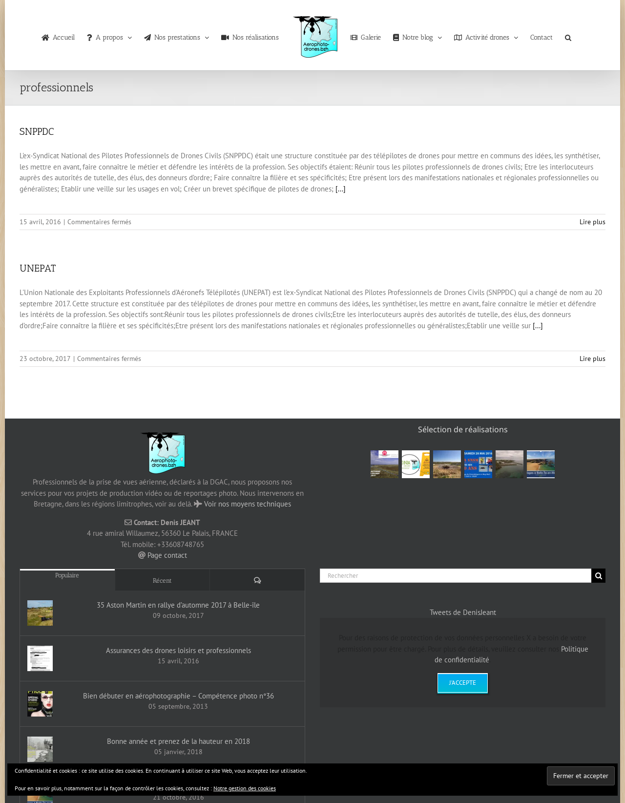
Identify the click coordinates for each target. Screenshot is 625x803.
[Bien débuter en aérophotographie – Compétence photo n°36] (40, 704)
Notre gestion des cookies (244, 788)
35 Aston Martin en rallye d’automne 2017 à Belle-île (178, 605)
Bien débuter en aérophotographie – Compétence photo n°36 (178, 695)
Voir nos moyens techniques (247, 503)
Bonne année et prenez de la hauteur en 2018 (178, 741)
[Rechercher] (455, 576)
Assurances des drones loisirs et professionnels (178, 650)
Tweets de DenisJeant (463, 612)
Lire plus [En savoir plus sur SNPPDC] (592, 221)
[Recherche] (598, 576)
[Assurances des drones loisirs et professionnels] (40, 658)
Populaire (67, 575)
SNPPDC (37, 131)
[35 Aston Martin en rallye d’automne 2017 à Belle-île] (40, 613)
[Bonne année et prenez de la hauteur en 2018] (40, 749)
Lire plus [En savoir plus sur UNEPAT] (592, 358)
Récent (162, 580)
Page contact (167, 555)
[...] (340, 188)
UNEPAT (38, 268)
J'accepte (462, 682)
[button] (568, 35)
